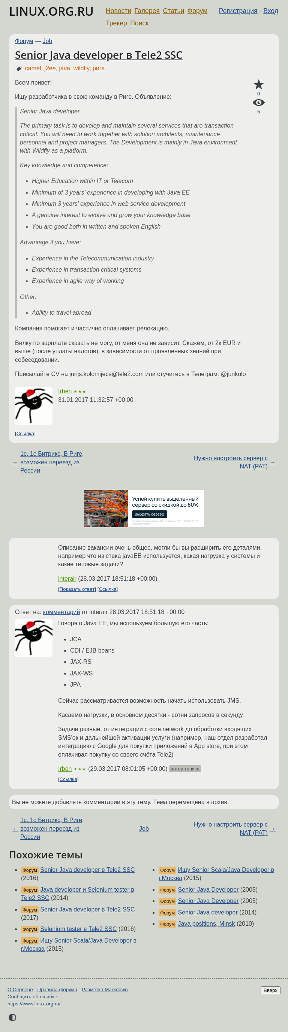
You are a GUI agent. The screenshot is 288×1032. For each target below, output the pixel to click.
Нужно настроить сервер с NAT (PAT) (231, 462)
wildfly (81, 68)
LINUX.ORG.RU (51, 11)
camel (33, 68)
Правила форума (58, 989)
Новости (118, 11)
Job (47, 41)
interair (67, 578)
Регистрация (238, 11)
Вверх (271, 990)
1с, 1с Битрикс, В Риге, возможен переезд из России (52, 462)
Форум (197, 11)
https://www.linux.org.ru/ (34, 1004)
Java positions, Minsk (206, 923)
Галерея (147, 11)
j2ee (50, 68)
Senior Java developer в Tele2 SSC (99, 55)
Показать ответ (77, 589)
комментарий (61, 612)
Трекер (116, 23)
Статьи (173, 11)
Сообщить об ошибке (32, 996)
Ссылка (25, 433)
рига (99, 68)
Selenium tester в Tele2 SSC (78, 929)
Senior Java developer (208, 912)
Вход (270, 11)
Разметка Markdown (105, 989)
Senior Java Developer (208, 889)
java (64, 68)
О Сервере (20, 989)
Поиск (139, 23)
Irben (65, 391)
